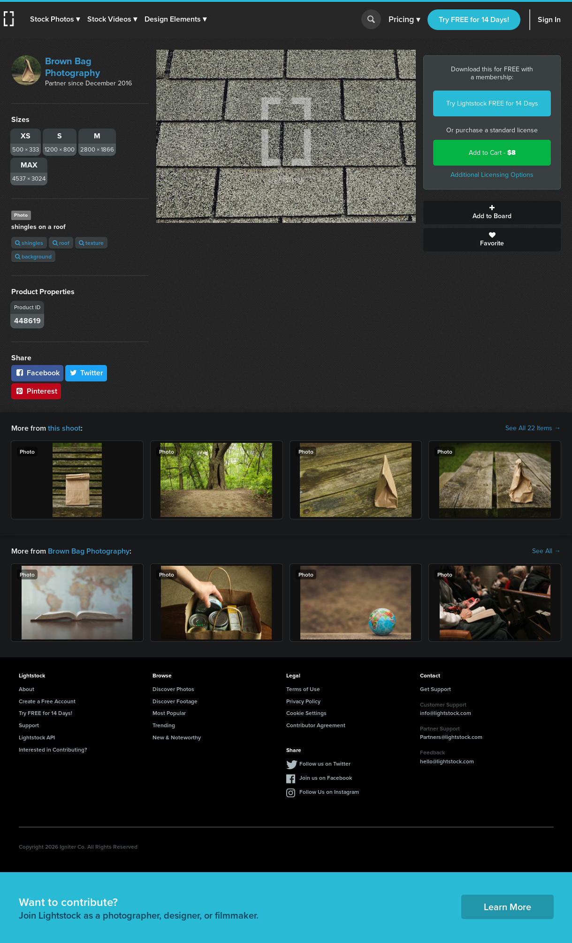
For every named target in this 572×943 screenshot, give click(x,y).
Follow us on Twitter (325, 764)
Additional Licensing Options (492, 175)
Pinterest (36, 391)
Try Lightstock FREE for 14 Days (492, 103)
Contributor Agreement (315, 725)
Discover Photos (173, 689)
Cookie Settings (306, 713)
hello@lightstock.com (447, 761)
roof (61, 243)
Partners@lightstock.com (451, 737)
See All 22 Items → (533, 428)
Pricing (404, 19)
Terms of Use (303, 689)
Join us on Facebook (325, 778)
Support (29, 725)
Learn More (507, 906)
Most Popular (169, 713)
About (26, 689)
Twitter (86, 372)
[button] (55, 19)
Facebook (37, 372)
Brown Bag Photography (72, 67)
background (33, 256)
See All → (546, 551)
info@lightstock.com (445, 713)
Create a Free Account (47, 701)
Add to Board (492, 213)
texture (91, 243)
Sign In (549, 19)
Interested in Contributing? (53, 749)
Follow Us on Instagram (329, 792)
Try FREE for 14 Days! (474, 19)
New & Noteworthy (177, 737)
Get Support (435, 689)
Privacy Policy (303, 701)
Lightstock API (37, 737)
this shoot (64, 428)
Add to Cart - (492, 153)
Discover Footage (175, 701)
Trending (164, 725)
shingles (29, 243)
